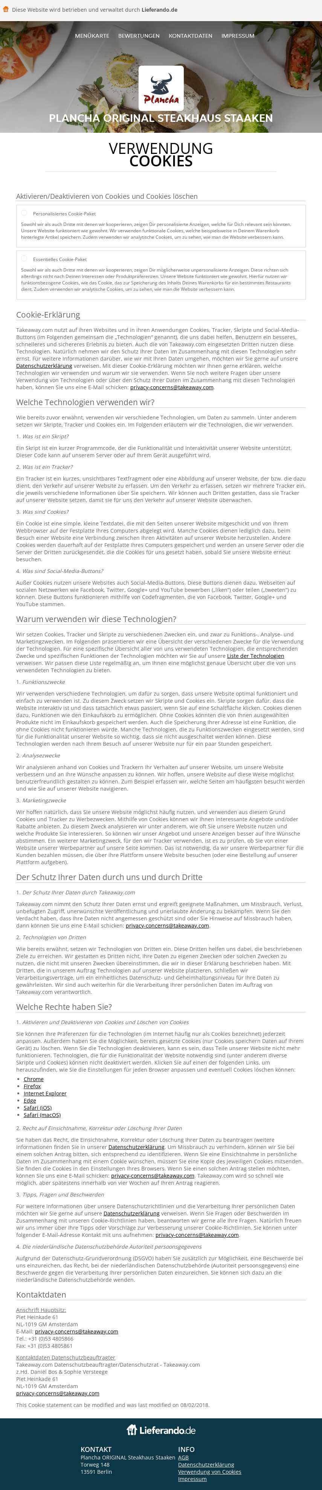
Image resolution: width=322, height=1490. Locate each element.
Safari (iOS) (38, 1107)
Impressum (238, 36)
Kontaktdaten (190, 36)
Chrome (34, 1079)
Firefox (32, 1086)
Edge (30, 1100)
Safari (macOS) (42, 1114)
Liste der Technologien (255, 655)
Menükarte (92, 36)
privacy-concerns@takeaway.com (172, 387)
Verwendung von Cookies (209, 1471)
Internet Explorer (45, 1093)
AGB (183, 1457)
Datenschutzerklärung (44, 365)
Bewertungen (139, 36)
